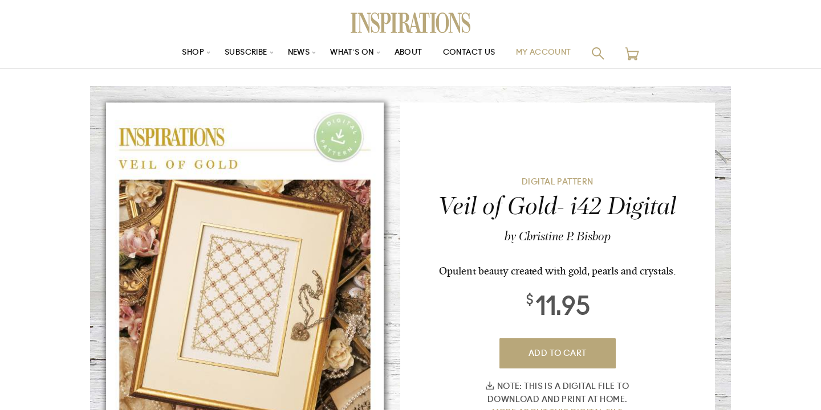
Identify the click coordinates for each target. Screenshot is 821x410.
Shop (183, 53)
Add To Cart (558, 353)
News (295, 53)
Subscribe (239, 53)
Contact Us (474, 53)
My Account (552, 53)
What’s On (351, 53)
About (410, 53)
